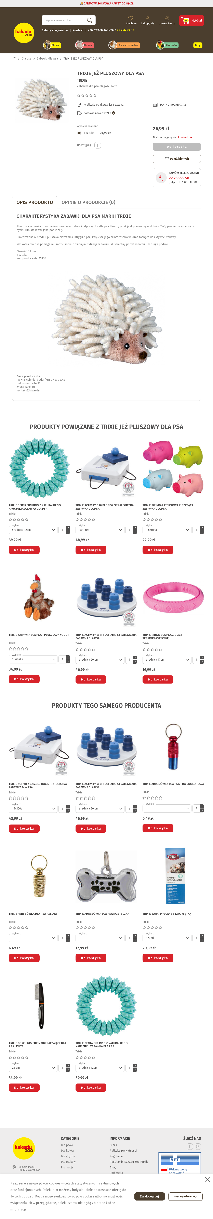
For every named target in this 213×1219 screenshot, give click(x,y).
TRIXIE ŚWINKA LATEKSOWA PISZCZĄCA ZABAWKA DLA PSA (168, 506)
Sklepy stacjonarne (55, 29)
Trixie (82, 79)
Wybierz (16, 524)
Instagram (198, 1145)
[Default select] (33, 529)
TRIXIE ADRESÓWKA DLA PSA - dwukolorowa (173, 782)
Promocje (67, 1166)
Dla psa (55, 44)
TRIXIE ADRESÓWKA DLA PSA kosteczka (102, 912)
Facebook (190, 1145)
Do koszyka (177, 145)
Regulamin (116, 1155)
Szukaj (89, 19)
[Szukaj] (69, 19)
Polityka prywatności (123, 1149)
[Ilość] (62, 529)
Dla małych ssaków (128, 44)
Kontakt (77, 29)
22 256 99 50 (179, 177)
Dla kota (88, 44)
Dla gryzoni (68, 1155)
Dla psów (67, 1144)
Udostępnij (97, 144)
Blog (198, 44)
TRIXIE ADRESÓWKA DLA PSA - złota (33, 912)
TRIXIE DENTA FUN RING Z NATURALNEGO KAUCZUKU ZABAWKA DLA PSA (35, 506)
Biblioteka (116, 1171)
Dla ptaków (171, 44)
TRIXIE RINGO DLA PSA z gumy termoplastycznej (162, 635)
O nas (113, 1144)
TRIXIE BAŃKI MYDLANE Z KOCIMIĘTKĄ (167, 912)
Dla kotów (67, 1149)
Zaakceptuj (147, 1196)
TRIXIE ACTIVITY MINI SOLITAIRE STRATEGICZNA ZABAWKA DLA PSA (106, 635)
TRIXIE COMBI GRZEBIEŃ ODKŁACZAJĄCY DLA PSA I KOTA (37, 1043)
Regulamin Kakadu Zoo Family (129, 1160)
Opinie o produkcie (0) (88, 201)
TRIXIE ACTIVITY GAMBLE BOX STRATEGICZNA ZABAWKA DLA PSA (105, 506)
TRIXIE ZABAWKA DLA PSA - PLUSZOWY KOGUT (39, 633)
